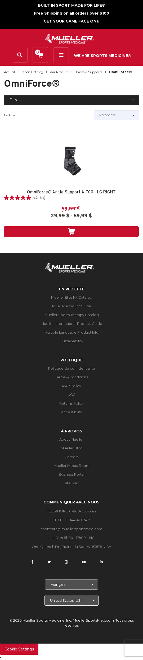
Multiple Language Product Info (71, 332)
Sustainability (71, 341)
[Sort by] (116, 115)
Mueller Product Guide (71, 306)
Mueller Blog (72, 448)
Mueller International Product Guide (71, 323)
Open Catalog (32, 72)
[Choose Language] (71, 584)
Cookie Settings (19, 649)
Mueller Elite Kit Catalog (71, 297)
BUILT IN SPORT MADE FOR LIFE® (71, 5)
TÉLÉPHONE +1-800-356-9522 (71, 511)
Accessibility (71, 412)
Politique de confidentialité (71, 368)
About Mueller (71, 439)
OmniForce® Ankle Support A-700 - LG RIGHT (71, 192)
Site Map (71, 483)
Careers (71, 457)
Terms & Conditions (71, 377)
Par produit (59, 72)
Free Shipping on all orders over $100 (71, 13)
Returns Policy (71, 403)
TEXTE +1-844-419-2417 (71, 520)
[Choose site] (71, 600)
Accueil (9, 72)
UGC (71, 394)
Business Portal (71, 474)
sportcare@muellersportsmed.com (71, 529)
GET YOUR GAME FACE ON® (72, 21)
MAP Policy (71, 386)
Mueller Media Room (71, 465)
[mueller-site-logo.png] (69, 38)
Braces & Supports (88, 72)
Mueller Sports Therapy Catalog (71, 315)
